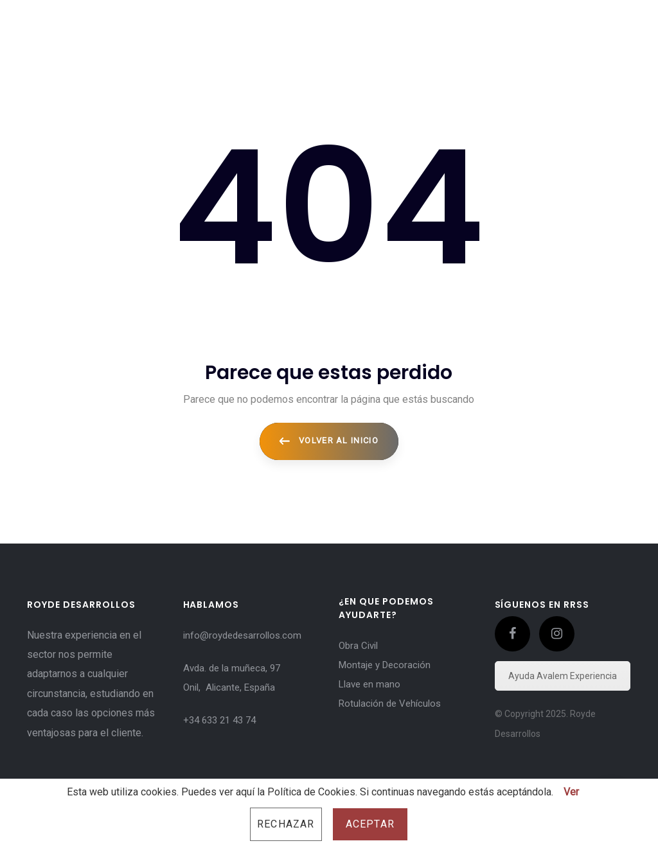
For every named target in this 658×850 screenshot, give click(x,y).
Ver (571, 792)
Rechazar (286, 824)
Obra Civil (358, 645)
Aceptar (370, 824)
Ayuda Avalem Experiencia (562, 676)
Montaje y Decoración (385, 665)
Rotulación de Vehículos (390, 703)
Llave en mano (369, 684)
